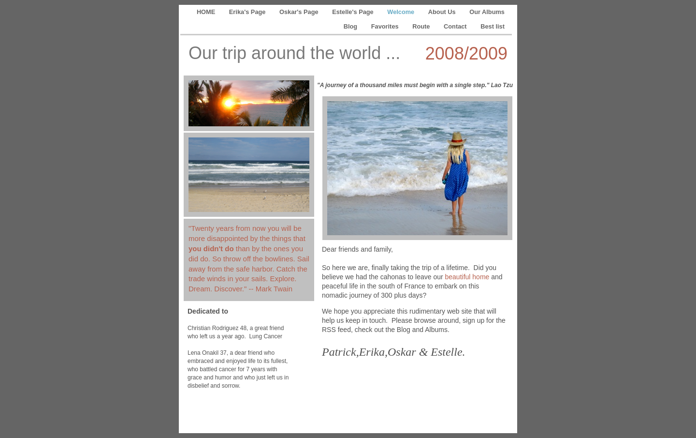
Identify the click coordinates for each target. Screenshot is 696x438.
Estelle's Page (353, 11)
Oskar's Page (299, 11)
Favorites (385, 26)
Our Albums (487, 11)
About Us (442, 11)
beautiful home (467, 277)
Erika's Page (248, 11)
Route (422, 26)
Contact (456, 26)
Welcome (401, 11)
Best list (492, 26)
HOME (207, 11)
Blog (351, 26)
